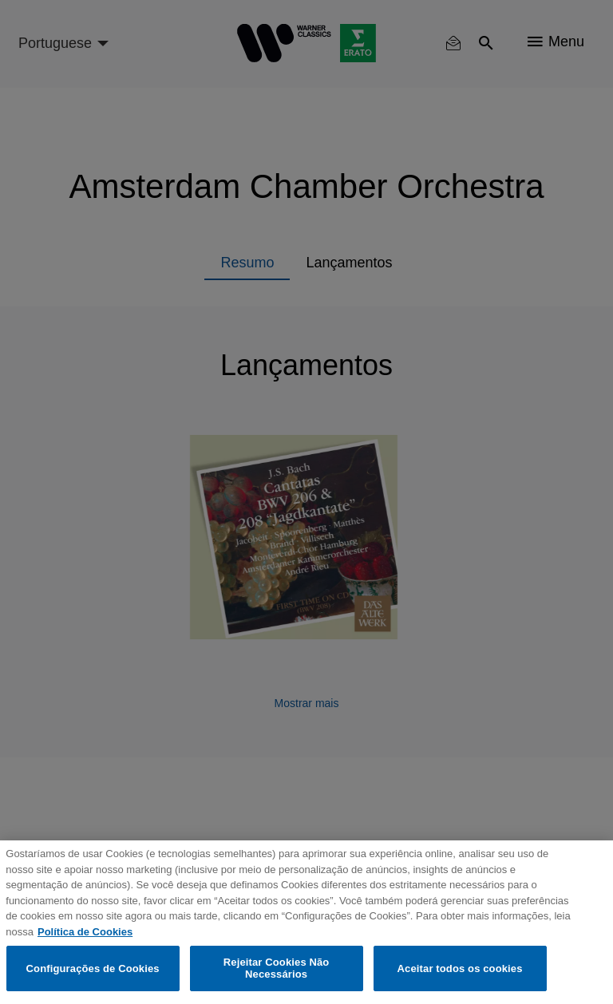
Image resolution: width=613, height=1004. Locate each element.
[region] (306, 922)
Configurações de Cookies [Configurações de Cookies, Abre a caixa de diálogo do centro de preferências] (93, 968)
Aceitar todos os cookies (460, 968)
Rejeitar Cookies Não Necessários (276, 968)
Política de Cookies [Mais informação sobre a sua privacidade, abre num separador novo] (85, 932)
